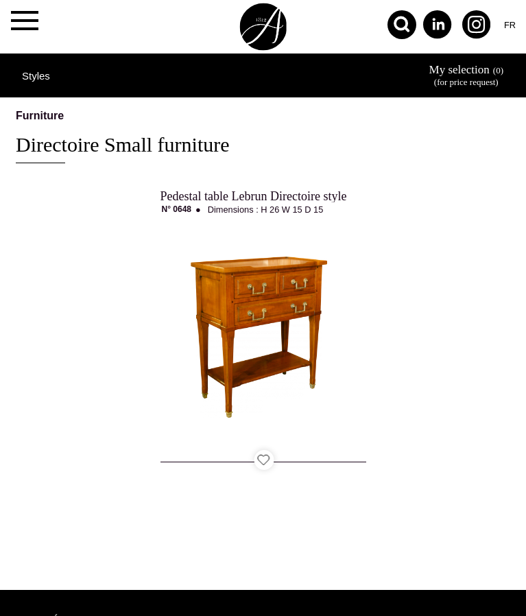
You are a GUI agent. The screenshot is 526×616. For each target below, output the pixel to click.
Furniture (40, 115)
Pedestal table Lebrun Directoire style (253, 196)
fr (510, 25)
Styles (36, 76)
